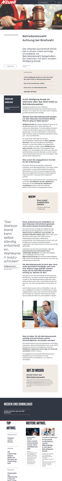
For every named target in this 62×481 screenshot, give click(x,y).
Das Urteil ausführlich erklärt (34, 83)
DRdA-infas (42, 209)
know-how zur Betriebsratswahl (35, 87)
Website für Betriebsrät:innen (34, 382)
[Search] (46, 2)
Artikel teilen (10, 66)
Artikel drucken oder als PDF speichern (12, 108)
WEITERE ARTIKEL (30, 91)
